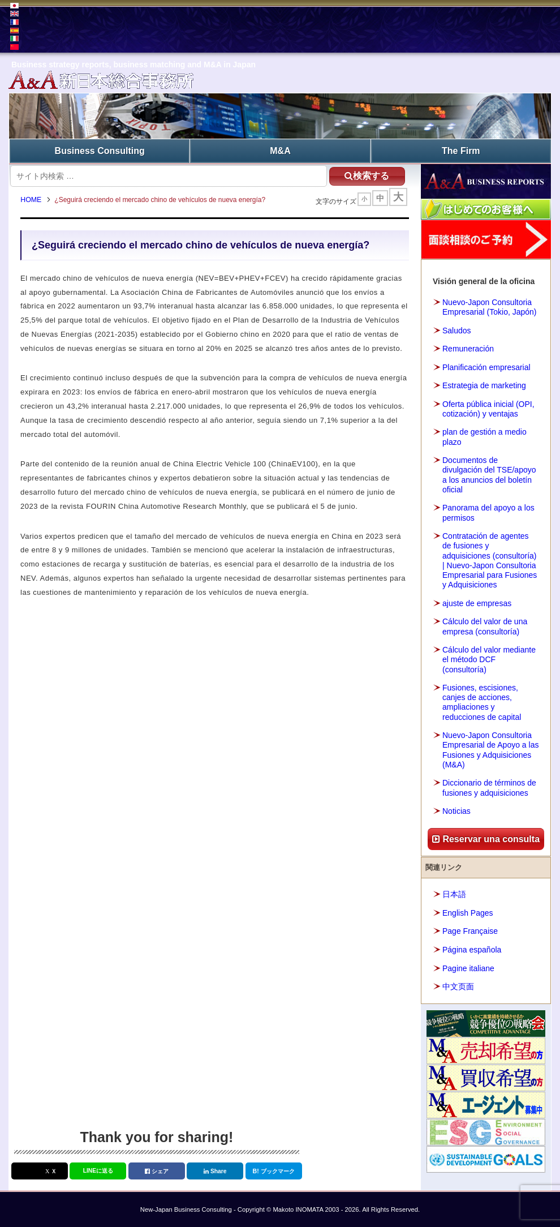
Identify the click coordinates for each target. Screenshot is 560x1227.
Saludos (456, 329)
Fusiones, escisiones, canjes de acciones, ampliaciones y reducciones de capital (481, 702)
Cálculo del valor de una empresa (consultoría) (484, 625)
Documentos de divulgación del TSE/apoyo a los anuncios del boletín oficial (489, 474)
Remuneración (468, 348)
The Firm (461, 150)
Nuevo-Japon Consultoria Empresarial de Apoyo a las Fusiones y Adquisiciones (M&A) (490, 749)
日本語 (454, 893)
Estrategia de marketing (484, 384)
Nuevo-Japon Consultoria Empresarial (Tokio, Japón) (489, 306)
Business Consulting (100, 150)
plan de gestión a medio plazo (484, 436)
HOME (33, 201)
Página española (471, 949)
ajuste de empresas (476, 602)
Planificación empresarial (486, 366)
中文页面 (458, 985)
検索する (363, 174)
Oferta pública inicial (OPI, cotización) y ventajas (488, 407)
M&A (280, 150)
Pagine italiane (468, 967)
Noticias (456, 810)
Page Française (470, 930)
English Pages (467, 912)
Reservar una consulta (486, 838)
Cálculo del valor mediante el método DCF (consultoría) (489, 659)
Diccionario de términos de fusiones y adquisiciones (489, 787)
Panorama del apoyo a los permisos (488, 512)
